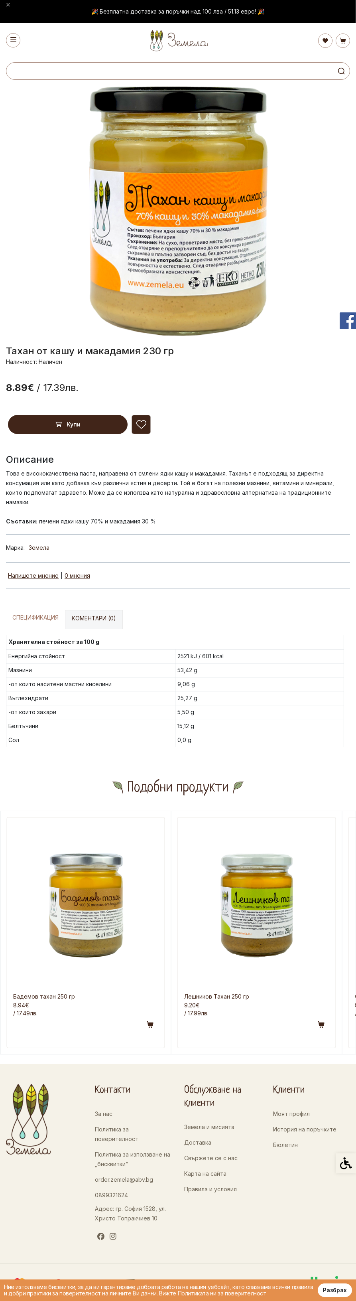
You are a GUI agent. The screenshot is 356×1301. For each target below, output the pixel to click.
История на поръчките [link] (304, 1129)
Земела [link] (39, 547)
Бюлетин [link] (285, 1144)
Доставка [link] (197, 1142)
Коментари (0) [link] (94, 618)
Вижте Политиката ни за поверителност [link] (212, 1293)
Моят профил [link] (291, 1113)
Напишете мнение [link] (33, 575)
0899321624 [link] (111, 1195)
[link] (178, 40)
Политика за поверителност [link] (116, 1134)
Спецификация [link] (35, 617)
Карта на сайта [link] (205, 1173)
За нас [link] (103, 1113)
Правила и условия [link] (210, 1189)
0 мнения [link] (77, 575)
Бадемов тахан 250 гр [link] (44, 996)
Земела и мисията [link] (209, 1126)
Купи (68, 424)
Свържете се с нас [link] (211, 1158)
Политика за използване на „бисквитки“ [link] (132, 1159)
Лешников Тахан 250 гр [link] (216, 996)
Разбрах (335, 1290)
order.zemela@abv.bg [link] (124, 1179)
